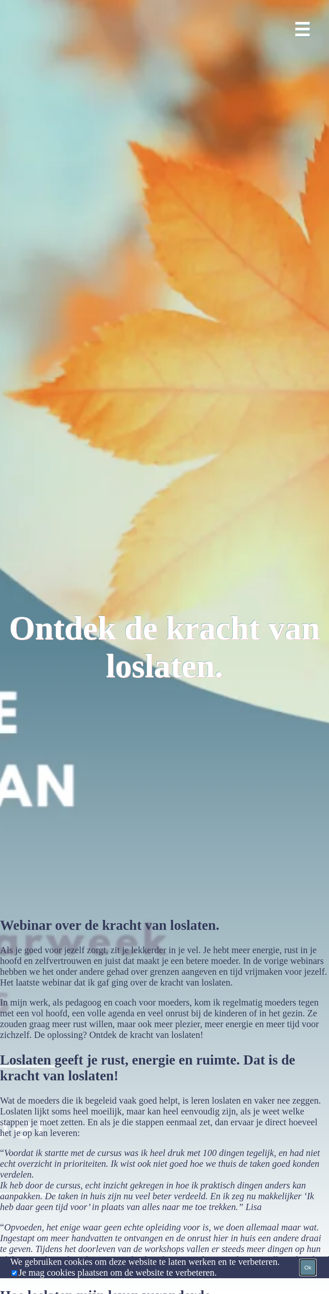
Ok (308, 1267)
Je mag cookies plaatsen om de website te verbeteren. (117, 1272)
